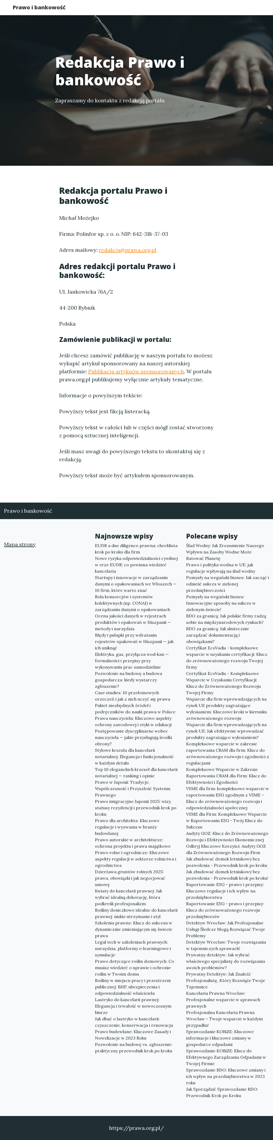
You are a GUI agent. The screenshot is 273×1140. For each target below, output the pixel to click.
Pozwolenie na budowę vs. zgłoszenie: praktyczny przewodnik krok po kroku (133, 1047)
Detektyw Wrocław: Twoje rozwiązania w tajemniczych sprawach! (226, 945)
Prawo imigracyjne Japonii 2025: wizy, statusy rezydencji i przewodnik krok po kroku (135, 808)
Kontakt (245, 9)
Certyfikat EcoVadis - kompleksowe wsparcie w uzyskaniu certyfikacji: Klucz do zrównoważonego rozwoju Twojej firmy (226, 657)
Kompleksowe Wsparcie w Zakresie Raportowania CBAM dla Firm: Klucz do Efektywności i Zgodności (226, 776)
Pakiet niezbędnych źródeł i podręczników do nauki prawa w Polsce (135, 708)
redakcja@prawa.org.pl (127, 249)
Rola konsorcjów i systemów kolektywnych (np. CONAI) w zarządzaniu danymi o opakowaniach (132, 603)
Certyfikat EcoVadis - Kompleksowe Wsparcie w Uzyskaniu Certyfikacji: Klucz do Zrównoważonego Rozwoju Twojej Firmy (223, 683)
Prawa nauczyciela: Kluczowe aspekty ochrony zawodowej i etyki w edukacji (133, 721)
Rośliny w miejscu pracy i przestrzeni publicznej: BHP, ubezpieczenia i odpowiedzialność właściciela (133, 987)
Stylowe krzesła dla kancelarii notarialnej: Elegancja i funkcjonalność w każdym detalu (134, 756)
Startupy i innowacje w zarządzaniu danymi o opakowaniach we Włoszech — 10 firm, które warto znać (135, 584)
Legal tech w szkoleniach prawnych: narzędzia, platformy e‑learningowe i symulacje (133, 948)
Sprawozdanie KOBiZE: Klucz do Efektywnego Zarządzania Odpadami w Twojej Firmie (226, 1057)
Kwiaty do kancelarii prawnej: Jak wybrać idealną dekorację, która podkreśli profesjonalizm (128, 897)
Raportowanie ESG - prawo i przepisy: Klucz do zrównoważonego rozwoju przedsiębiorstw (225, 910)
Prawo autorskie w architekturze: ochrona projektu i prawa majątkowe (133, 843)
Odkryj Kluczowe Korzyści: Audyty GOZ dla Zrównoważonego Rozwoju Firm (226, 849)
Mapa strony (20, 544)
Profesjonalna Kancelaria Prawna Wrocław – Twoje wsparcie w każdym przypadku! (224, 1019)
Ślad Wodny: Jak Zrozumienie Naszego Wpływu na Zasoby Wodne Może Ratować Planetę (225, 552)
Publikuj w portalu (176, 9)
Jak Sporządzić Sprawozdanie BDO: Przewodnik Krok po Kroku (222, 1092)
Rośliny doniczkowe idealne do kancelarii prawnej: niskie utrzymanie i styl (136, 913)
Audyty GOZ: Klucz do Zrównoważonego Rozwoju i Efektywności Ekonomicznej (227, 836)
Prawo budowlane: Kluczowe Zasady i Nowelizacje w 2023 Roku (133, 1035)
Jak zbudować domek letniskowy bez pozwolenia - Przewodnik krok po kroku (226, 862)
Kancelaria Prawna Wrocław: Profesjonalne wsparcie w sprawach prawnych (223, 1000)
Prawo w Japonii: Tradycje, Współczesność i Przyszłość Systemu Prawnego (132, 788)
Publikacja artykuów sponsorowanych (136, 371)
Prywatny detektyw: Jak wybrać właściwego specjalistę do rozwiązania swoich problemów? (225, 961)
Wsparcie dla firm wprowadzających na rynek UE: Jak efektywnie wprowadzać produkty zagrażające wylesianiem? (226, 731)
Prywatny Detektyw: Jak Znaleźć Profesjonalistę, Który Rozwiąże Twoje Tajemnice (225, 980)
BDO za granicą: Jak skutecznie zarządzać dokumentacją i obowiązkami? (217, 635)
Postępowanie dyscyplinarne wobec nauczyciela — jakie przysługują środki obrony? (133, 737)
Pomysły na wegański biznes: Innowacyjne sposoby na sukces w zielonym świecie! (221, 603)
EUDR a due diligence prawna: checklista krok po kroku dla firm (136, 549)
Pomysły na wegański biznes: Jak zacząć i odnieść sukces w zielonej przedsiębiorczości (227, 584)
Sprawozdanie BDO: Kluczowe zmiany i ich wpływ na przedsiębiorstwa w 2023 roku (226, 1076)
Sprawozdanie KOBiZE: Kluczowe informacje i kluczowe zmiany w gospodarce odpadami (220, 1038)
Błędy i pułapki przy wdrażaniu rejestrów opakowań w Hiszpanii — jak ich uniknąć (134, 641)
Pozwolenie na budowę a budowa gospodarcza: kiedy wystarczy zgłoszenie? (128, 680)
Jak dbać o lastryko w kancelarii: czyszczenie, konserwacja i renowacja (134, 1022)
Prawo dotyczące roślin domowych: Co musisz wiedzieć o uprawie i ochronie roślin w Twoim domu (134, 968)
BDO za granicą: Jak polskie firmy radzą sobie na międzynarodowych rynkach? (226, 619)
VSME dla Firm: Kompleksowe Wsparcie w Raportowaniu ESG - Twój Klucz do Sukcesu (226, 820)
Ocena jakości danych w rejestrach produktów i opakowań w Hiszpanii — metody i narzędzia (133, 622)
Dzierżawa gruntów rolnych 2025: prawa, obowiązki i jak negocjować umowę (130, 878)
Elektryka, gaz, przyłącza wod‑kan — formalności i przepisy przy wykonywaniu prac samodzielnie (131, 661)
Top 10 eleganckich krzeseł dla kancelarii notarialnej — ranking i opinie (136, 772)
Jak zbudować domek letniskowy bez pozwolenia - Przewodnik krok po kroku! (227, 875)
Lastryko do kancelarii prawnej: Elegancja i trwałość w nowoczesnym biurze (133, 1006)
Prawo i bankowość (44, 8)
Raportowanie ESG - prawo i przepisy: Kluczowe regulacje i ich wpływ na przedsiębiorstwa (225, 891)
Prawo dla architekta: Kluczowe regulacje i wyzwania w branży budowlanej (127, 827)
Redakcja (216, 9)
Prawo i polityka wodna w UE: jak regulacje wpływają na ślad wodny (220, 568)
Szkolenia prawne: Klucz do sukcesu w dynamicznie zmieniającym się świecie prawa (133, 929)
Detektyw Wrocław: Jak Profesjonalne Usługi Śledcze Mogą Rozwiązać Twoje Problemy (225, 929)
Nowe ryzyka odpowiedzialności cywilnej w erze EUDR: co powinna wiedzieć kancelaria (136, 565)
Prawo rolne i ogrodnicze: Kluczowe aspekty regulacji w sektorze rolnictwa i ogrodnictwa (135, 859)
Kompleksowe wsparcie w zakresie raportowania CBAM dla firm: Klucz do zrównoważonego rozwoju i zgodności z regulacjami (227, 753)
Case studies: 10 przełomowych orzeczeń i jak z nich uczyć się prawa (132, 696)
